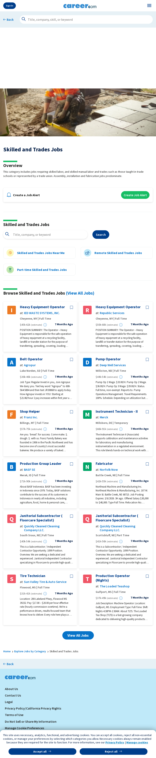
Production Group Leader (40, 463)
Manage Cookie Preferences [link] (24, 728)
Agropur (30, 365)
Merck (104, 417)
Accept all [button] (40, 751)
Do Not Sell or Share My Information (30, 721)
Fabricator (104, 463)
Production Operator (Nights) (113, 578)
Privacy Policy (114, 742)
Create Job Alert (135, 195)
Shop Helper (30, 411)
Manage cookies (137, 742)
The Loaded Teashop (115, 586)
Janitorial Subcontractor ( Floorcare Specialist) (41, 518)
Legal (9, 702)
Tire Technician (32, 576)
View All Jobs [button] (78, 635)
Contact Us (13, 695)
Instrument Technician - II (117, 411)
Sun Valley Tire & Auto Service (45, 582)
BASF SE (29, 470)
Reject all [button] (111, 751)
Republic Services (112, 313)
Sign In (9, 5)
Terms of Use (14, 715)
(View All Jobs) (80, 293)
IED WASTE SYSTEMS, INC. (42, 313)
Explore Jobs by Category (30, 651)
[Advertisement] (78, 58)
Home (7, 651)
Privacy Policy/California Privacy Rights (33, 708)
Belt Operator (31, 359)
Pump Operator (108, 359)
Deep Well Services (113, 365)
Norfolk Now (109, 470)
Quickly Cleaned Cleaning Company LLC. (42, 528)
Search (101, 235)
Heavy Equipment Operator (42, 307)
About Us (11, 689)
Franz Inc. (31, 417)
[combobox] (45, 234)
